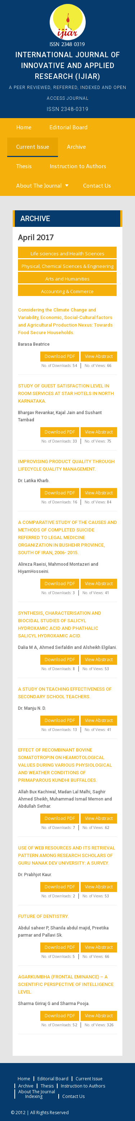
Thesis (24, 166)
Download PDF (60, 356)
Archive (76, 147)
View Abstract (99, 356)
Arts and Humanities (67, 278)
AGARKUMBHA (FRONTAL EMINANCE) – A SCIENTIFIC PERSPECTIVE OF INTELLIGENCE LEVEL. (65, 984)
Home (23, 127)
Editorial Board (68, 127)
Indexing (33, 1096)
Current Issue (32, 147)
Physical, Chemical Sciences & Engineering (67, 266)
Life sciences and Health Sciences (67, 253)
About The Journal (39, 186)
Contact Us (97, 186)
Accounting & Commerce (67, 291)
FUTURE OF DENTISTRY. (43, 916)
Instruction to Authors (78, 166)
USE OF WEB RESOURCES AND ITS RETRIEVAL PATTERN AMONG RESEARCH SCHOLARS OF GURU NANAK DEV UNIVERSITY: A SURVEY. (66, 855)
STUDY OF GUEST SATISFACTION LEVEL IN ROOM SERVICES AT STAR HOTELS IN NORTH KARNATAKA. (66, 393)
